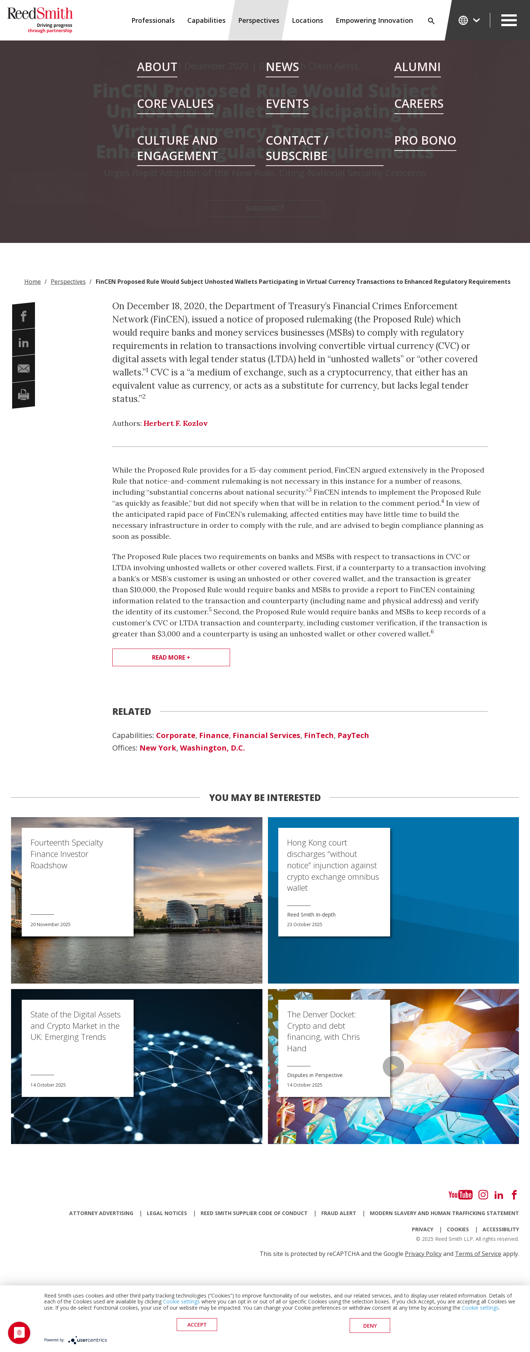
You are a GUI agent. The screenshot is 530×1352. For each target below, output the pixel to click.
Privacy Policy (423, 1254)
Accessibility (501, 1229)
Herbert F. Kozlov (176, 423)
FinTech (319, 735)
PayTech (353, 735)
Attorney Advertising (101, 1213)
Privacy (422, 1229)
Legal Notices (167, 1213)
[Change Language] (469, 20)
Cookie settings (181, 1303)
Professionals (153, 20)
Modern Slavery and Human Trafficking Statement (444, 1213)
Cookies (458, 1229)
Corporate (175, 735)
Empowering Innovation (374, 20)
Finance (214, 735)
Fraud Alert (338, 1213)
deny (370, 1326)
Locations (307, 20)
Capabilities (206, 20)
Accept (197, 1326)
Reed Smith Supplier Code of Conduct (254, 1213)
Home (32, 282)
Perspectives (258, 20)
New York (157, 748)
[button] (23, 316)
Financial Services (266, 735)
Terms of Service (478, 1254)
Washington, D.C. (212, 748)
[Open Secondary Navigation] (509, 20)
